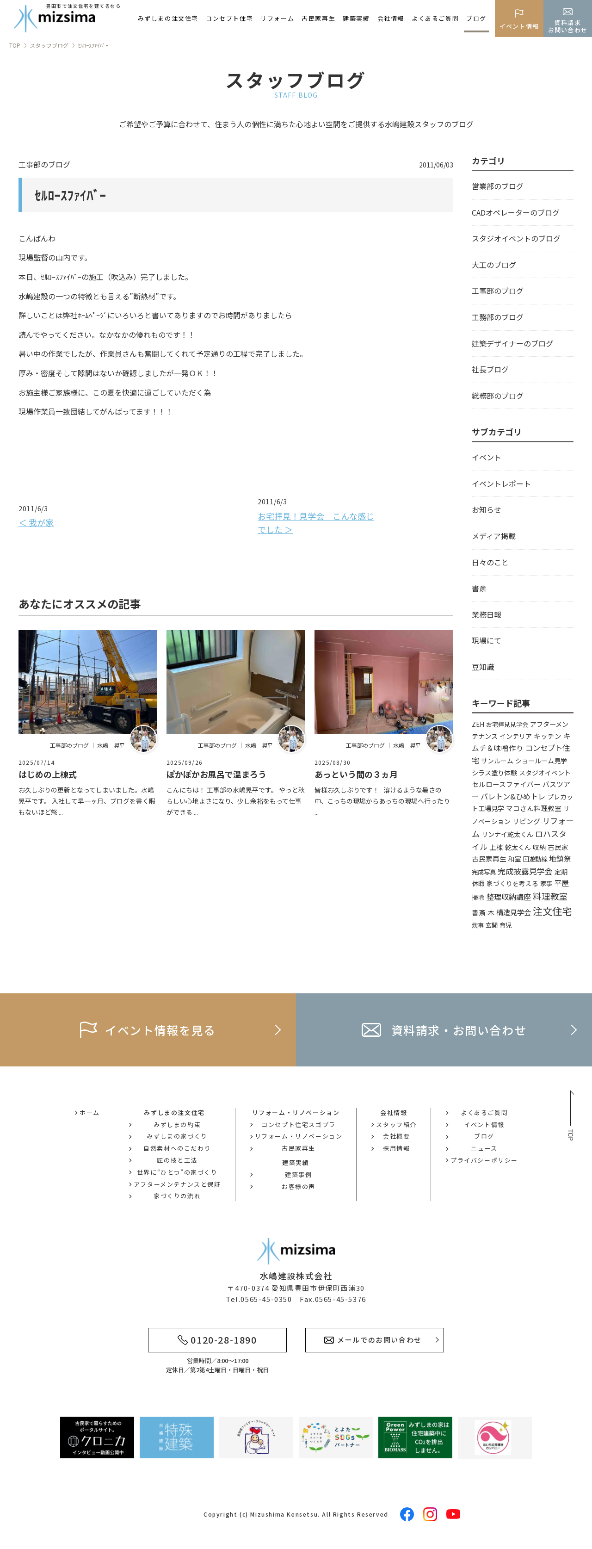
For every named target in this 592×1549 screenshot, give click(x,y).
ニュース (484, 1148)
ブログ (476, 18)
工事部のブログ (498, 290)
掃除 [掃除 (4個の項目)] (478, 897)
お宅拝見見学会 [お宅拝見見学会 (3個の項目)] (507, 724)
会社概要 (396, 1136)
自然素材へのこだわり (177, 1148)
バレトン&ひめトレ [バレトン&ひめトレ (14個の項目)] (513, 796)
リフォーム (277, 18)
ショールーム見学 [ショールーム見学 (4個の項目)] (541, 760)
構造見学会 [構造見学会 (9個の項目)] (513, 912)
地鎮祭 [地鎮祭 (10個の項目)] (560, 858)
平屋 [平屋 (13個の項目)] (561, 882)
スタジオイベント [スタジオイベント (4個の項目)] (545, 772)
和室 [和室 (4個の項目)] (514, 858)
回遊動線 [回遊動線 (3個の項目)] (535, 859)
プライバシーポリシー (484, 1160)
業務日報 (486, 614)
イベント (486, 457)
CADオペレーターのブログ (516, 212)
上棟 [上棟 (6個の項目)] (496, 847)
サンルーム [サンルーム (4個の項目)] (497, 760)
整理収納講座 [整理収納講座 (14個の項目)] (509, 896)
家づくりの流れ (177, 1195)
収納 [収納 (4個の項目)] (539, 847)
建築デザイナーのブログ (512, 343)
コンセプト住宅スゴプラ (298, 1124)
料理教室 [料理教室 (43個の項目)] (550, 896)
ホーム (90, 1112)
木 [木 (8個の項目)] (490, 912)
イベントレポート (501, 483)
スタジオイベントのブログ (516, 238)
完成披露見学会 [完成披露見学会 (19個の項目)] (525, 871)
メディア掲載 (494, 535)
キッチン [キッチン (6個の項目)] (547, 736)
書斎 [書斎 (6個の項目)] (479, 912)
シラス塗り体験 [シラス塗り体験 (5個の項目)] (494, 772)
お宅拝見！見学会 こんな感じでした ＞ (316, 522)
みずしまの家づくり (177, 1136)
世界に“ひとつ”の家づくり (177, 1172)
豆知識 (483, 666)
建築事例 (298, 1174)
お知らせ (486, 509)
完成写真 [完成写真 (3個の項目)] (484, 871)
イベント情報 (484, 1124)
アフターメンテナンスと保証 (177, 1184)
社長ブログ (490, 369)
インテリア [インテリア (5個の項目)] (516, 736)
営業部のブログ (498, 186)
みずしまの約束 (177, 1124)
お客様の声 (298, 1186)
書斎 (479, 588)
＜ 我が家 (36, 522)
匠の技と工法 (177, 1160)
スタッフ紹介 (396, 1124)
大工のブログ (494, 264)
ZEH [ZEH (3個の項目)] (478, 724)
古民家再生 (318, 18)
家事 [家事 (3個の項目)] (546, 883)
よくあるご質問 (435, 18)
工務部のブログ (498, 316)
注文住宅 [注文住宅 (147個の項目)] (552, 911)
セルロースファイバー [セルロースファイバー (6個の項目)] (506, 784)
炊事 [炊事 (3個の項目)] (478, 925)
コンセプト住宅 (229, 18)
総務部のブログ (498, 395)
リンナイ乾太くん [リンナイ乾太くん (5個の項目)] (507, 834)
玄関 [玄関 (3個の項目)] (492, 925)
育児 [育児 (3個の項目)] (506, 925)
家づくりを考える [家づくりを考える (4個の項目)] (512, 883)
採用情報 (396, 1148)
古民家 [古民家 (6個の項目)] (558, 847)
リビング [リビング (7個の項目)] (526, 821)
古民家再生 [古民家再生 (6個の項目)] (489, 858)
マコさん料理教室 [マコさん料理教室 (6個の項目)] (533, 808)
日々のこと (490, 562)
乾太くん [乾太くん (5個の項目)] (518, 847)
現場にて (486, 640)
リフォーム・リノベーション (299, 1136)
